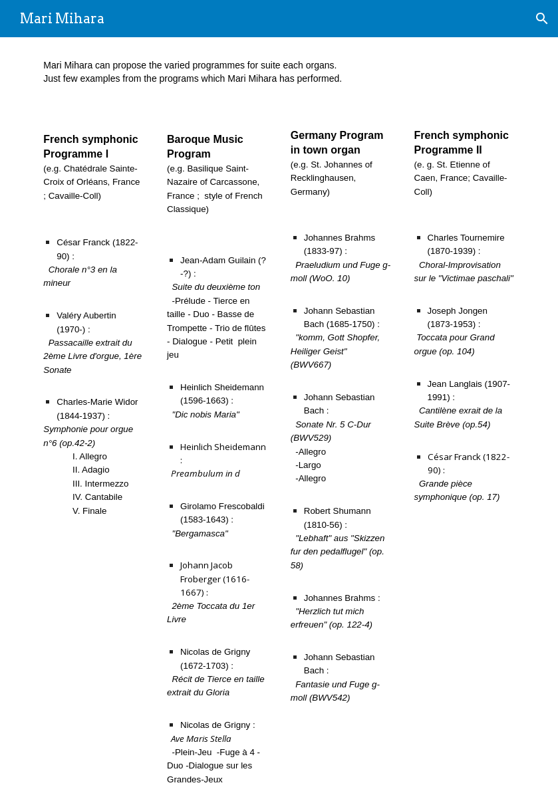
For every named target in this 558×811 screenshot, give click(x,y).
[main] (278, 72)
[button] (542, 19)
